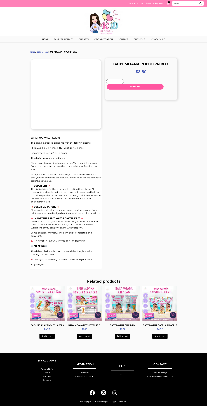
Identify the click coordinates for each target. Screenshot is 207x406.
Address (47, 376)
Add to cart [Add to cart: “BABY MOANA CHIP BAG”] (122, 336)
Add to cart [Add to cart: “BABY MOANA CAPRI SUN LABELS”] (159, 336)
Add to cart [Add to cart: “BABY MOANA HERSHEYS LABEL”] (84, 336)
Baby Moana (42, 52)
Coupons (47, 380)
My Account (158, 39)
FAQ (122, 374)
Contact (123, 39)
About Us (85, 372)
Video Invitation (103, 39)
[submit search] (200, 3)
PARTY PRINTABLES (63, 39)
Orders (47, 372)
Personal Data (47, 369)
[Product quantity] (115, 81)
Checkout (139, 39)
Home (45, 39)
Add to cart (150, 82)
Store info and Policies (85, 376)
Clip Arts (84, 39)
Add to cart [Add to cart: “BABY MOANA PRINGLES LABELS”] (47, 336)
